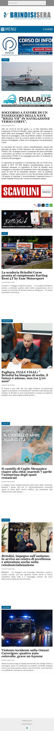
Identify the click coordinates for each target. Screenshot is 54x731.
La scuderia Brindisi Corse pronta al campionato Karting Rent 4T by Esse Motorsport (24, 275)
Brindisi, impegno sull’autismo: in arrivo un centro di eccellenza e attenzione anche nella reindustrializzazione (26, 560)
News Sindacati (7, 321)
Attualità (6, 423)
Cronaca (5, 60)
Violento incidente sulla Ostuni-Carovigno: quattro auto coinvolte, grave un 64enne (25, 653)
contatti (48, 29)
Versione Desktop (27, 724)
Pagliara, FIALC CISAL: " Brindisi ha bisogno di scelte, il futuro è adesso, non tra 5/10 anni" (24, 376)
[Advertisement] (27, 307)
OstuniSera (6, 607)
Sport (4, 233)
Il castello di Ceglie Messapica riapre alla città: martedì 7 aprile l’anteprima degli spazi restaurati (26, 473)
